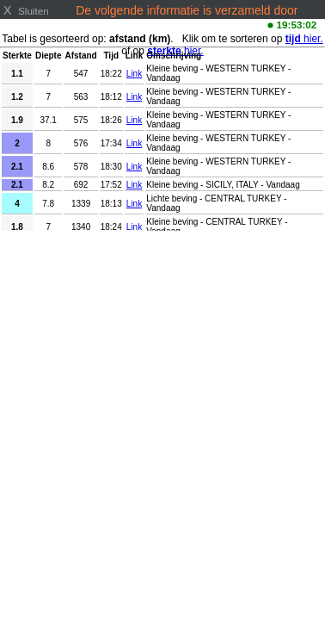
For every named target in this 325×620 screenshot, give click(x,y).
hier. (304, 39)
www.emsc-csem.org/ (134, 24)
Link (134, 73)
